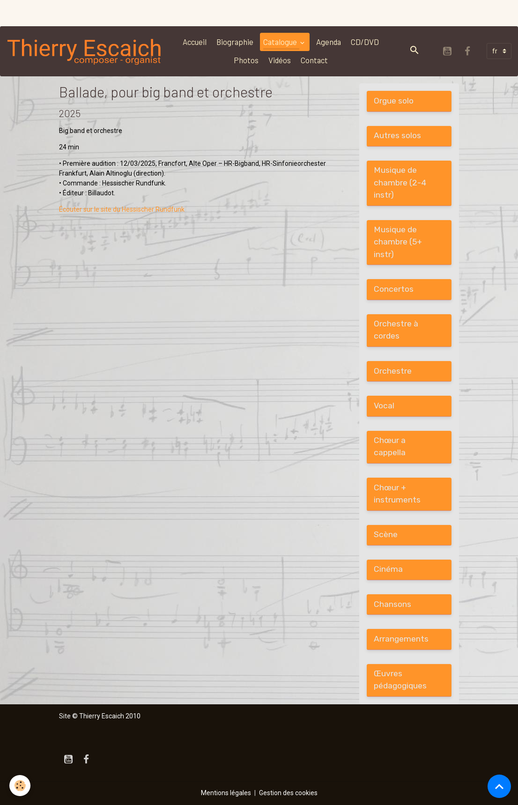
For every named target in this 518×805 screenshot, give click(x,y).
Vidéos (279, 60)
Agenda (328, 41)
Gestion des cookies (288, 793)
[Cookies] (19, 785)
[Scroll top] (499, 786)
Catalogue (280, 41)
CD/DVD (365, 41)
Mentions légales (226, 793)
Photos (246, 60)
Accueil (195, 41)
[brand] (85, 51)
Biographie (234, 41)
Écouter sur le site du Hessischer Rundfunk (122, 209)
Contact (314, 60)
